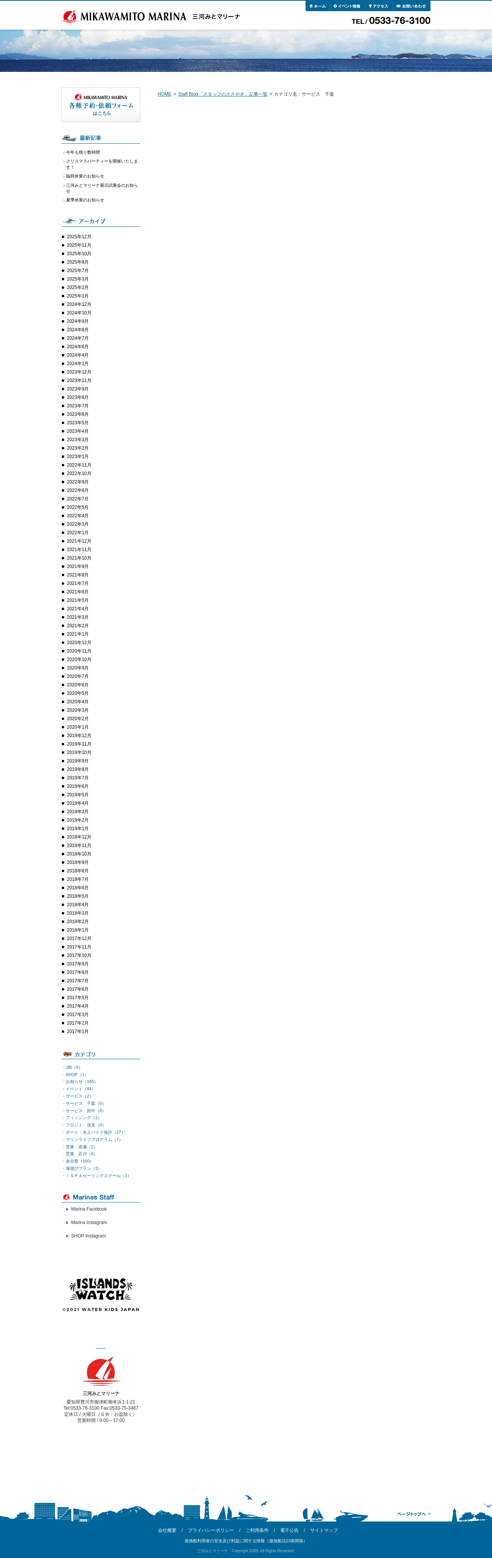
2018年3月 (78, 913)
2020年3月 (78, 710)
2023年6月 (78, 414)
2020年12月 (79, 642)
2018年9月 (78, 862)
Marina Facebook (89, 1209)
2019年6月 (78, 786)
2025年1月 (78, 296)
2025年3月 (78, 279)
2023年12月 (79, 372)
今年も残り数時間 (83, 152)
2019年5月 (78, 794)
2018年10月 (79, 854)
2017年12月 (79, 938)
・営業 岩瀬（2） (80, 1146)
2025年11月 (79, 245)
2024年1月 (78, 363)
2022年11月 (79, 465)
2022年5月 (78, 507)
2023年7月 (78, 406)
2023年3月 (78, 439)
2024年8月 (78, 329)
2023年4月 (78, 431)
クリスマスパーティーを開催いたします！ (102, 164)
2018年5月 (78, 896)
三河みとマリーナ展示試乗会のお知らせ (102, 188)
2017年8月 (78, 972)
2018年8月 (78, 871)
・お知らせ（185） (80, 1081)
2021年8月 (78, 575)
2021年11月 (79, 549)
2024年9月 (78, 321)
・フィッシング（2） (82, 1117)
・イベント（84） (79, 1088)
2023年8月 (78, 397)
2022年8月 (78, 490)
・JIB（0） (72, 1067)
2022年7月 (78, 499)
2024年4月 (78, 355)
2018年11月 (79, 845)
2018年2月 (78, 921)
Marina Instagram (89, 1222)
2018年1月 (78, 930)
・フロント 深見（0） (84, 1125)
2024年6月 (78, 346)
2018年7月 (78, 879)
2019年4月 (78, 803)
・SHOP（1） (75, 1074)
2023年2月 (78, 448)
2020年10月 (79, 659)
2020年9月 (78, 668)
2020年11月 (79, 651)
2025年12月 (79, 236)
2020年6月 (78, 685)
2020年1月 (78, 727)
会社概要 (167, 1530)
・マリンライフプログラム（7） (92, 1139)
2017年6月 (78, 989)
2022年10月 (79, 473)
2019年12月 (79, 735)
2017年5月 (78, 997)
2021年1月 (78, 634)
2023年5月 (78, 422)
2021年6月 (78, 592)
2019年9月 (78, 761)
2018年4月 (78, 904)
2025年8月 (78, 262)
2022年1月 (78, 532)
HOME (164, 94)
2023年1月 (78, 456)
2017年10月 (79, 955)
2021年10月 (79, 558)
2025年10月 (79, 253)
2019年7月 (78, 778)
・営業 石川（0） (80, 1153)
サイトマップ (324, 1530)
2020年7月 (78, 676)
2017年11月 (79, 947)
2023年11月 (79, 380)
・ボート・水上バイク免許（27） (93, 1132)
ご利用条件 (257, 1530)
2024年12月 (79, 304)
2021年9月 (78, 566)
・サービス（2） (77, 1096)
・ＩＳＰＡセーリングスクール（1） (96, 1175)
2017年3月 (78, 1014)
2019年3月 (78, 811)
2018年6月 (78, 887)
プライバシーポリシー (211, 1530)
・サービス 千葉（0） (84, 1103)
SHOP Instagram (88, 1236)
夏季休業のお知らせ (85, 200)
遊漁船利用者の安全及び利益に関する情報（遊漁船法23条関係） (246, 1540)
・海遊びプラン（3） (82, 1168)
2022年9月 (78, 482)
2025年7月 (78, 270)
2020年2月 (78, 718)
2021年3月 (78, 617)
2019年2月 (78, 820)
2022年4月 (78, 515)
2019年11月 (79, 744)
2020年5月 (78, 693)
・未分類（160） (78, 1161)
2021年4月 (78, 608)
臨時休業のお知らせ (85, 176)
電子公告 (289, 1530)
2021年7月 (78, 583)
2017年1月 (78, 1031)
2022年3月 (78, 524)
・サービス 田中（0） (84, 1110)
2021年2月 (78, 625)
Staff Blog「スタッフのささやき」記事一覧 (223, 94)
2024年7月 (78, 338)
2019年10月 (79, 752)
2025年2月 (78, 287)
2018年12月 (79, 837)
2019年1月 (78, 828)
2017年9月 (78, 964)
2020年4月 (78, 701)
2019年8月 (78, 769)
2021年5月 (78, 600)
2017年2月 (78, 1023)
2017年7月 (78, 980)
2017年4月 (78, 1006)
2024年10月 (79, 313)
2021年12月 (79, 541)
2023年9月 (78, 389)
